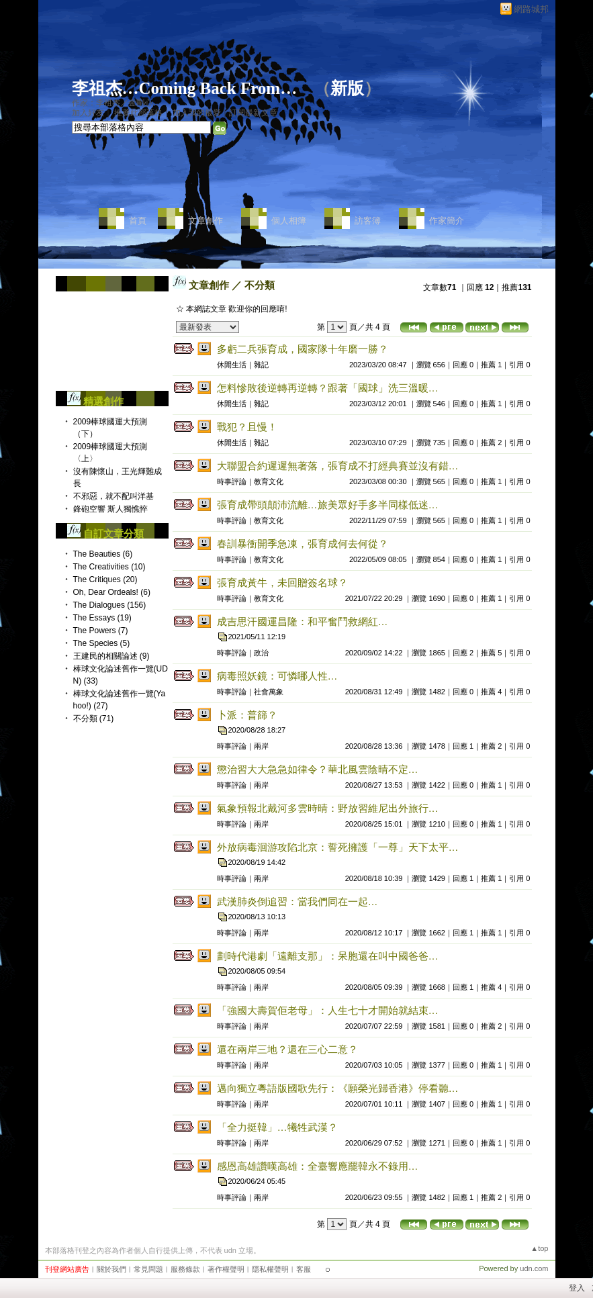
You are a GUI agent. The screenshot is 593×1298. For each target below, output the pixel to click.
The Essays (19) (102, 617)
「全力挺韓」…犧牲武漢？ (277, 1127)
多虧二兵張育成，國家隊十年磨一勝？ (302, 349)
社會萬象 (268, 692)
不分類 (259, 285)
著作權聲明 (226, 1269)
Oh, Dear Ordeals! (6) (111, 592)
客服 (303, 1269)
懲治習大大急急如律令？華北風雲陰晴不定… (317, 769)
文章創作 (205, 221)
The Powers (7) (100, 630)
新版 (347, 88)
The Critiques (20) (105, 579)
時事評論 (231, 481)
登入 (577, 1288)
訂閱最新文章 (253, 113)
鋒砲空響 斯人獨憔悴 (110, 509)
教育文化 (268, 481)
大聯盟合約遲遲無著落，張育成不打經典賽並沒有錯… (338, 465)
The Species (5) (101, 643)
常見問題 (148, 1269)
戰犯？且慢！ (247, 426)
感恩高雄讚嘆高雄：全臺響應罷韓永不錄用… (317, 1166)
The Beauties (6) (103, 554)
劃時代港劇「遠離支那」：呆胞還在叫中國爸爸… (328, 956)
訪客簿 (368, 221)
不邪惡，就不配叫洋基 (113, 496)
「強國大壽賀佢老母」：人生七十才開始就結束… (328, 1010)
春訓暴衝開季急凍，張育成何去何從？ (302, 543)
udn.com (534, 1268)
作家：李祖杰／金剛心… (116, 102)
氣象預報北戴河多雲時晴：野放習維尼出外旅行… (329, 808)
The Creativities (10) (109, 566)
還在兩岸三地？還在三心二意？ (287, 1049)
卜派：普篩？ (247, 715)
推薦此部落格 (138, 113)
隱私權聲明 (270, 1269)
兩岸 (261, 746)
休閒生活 (231, 365)
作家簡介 (446, 221)
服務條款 (185, 1269)
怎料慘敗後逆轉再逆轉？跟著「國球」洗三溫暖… (328, 387)
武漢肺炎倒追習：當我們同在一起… (297, 901)
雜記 (261, 365)
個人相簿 (288, 221)
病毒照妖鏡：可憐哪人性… (277, 676)
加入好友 (88, 113)
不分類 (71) (93, 718)
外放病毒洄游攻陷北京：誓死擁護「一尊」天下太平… (339, 847)
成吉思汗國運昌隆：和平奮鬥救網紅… (302, 621)
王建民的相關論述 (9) (111, 656)
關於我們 (111, 1269)
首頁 (137, 221)
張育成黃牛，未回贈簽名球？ (282, 582)
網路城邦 (531, 9)
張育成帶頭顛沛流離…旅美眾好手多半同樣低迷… (328, 504)
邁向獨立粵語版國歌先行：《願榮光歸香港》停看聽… (338, 1088)
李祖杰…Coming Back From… (185, 88)
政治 (261, 653)
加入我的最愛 (197, 113)
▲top (539, 1248)
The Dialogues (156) (109, 605)
